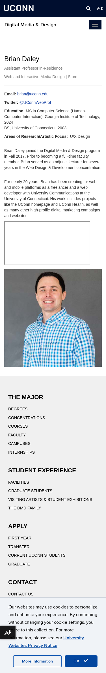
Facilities (18, 482)
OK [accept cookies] (81, 660)
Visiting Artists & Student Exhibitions (50, 499)
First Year (19, 538)
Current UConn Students (37, 555)
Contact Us (21, 594)
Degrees (17, 409)
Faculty (17, 435)
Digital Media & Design (30, 25)
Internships (21, 452)
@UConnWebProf (35, 102)
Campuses (19, 443)
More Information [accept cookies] (37, 661)
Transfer (18, 547)
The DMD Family (24, 508)
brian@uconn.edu (33, 94)
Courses (18, 426)
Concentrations (26, 417)
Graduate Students (30, 490)
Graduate (19, 564)
